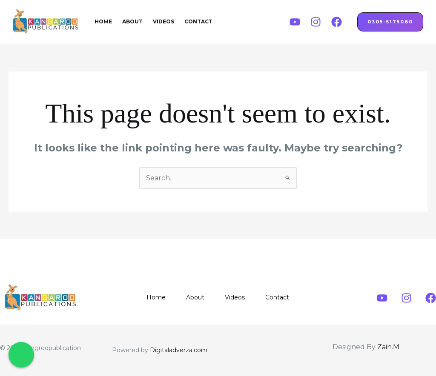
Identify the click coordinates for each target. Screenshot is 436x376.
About (132, 21)
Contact (198, 21)
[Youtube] (295, 22)
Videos (163, 21)
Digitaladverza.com (178, 350)
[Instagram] (315, 22)
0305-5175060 (390, 22)
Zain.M (388, 347)
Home (103, 21)
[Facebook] (336, 22)
